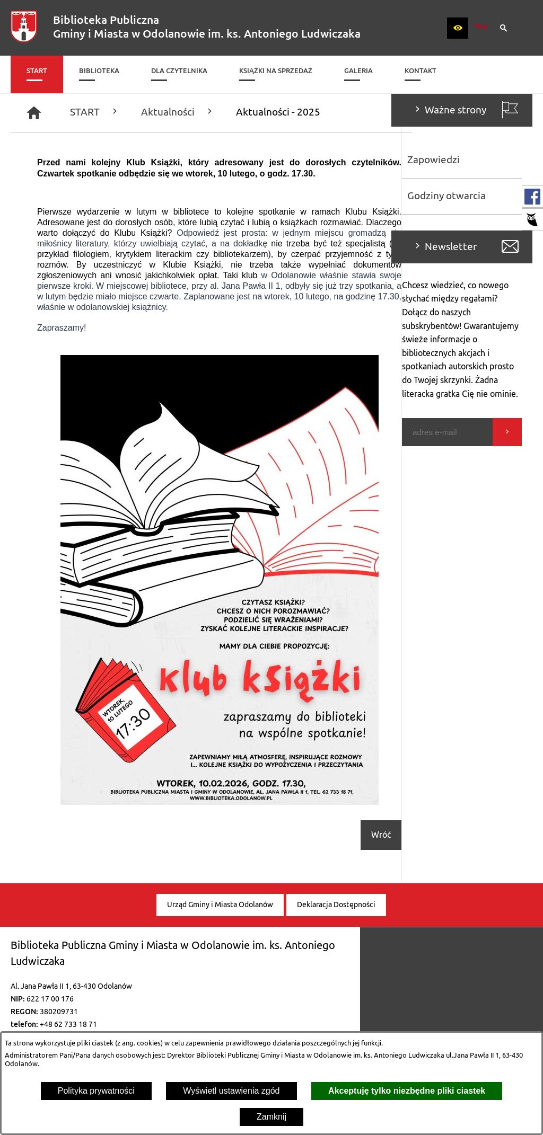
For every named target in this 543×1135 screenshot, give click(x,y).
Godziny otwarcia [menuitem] (55, 196)
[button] (457, 28)
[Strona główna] (165, 113)
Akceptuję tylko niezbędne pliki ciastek (406, 1090)
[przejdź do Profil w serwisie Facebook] (532, 196)
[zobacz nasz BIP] (480, 28)
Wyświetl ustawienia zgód (231, 1090)
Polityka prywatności (96, 1090)
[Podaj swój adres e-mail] (56, 432)
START (226, 112)
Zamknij (271, 1116)
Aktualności (309, 112)
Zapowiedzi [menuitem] (42, 160)
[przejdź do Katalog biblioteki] (532, 219)
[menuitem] (37, 74)
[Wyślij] (115, 432)
